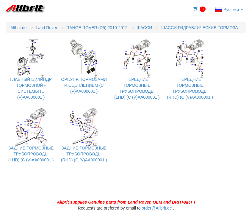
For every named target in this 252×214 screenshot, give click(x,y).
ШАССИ (144, 27)
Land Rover (46, 27)
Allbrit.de (18, 27)
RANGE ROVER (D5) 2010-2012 (96, 27)
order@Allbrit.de (157, 208)
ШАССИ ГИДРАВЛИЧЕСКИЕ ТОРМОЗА (199, 27)
